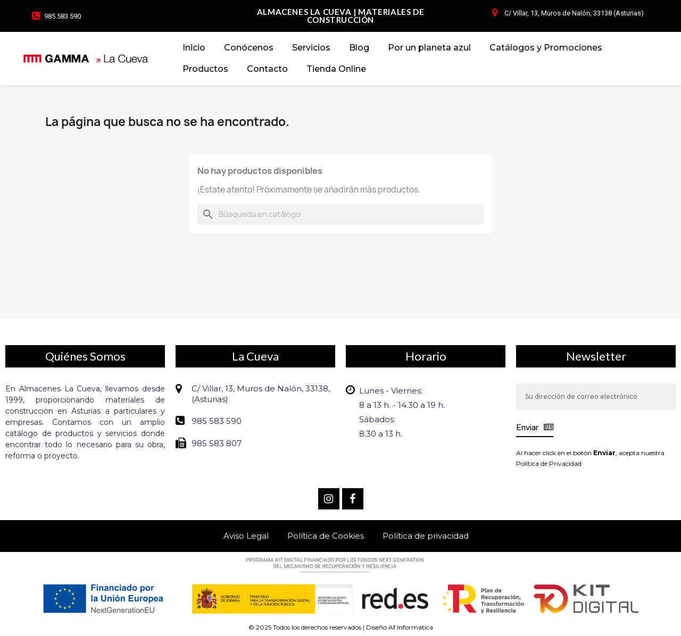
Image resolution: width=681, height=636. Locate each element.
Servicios (311, 48)
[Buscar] (340, 214)
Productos (205, 69)
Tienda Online (336, 69)
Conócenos (248, 48)
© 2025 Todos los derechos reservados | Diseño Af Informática (340, 627)
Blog (359, 48)
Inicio (193, 48)
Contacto (267, 69)
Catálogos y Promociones (545, 48)
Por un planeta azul (429, 48)
